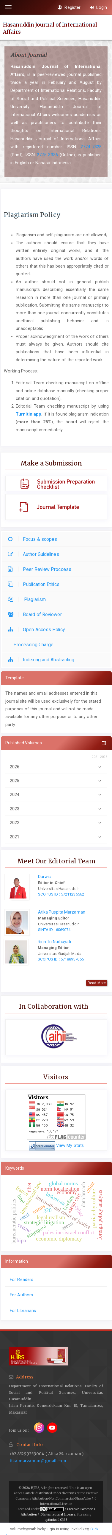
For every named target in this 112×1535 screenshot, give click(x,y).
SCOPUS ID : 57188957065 (61, 959)
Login (98, 7)
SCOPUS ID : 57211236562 (61, 894)
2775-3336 (47, 154)
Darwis (44, 876)
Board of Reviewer (36, 614)
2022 (56, 822)
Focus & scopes (34, 539)
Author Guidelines (35, 554)
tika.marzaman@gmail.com (38, 1461)
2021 (56, 837)
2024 (56, 794)
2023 (56, 809)
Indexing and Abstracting (42, 659)
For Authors (21, 1295)
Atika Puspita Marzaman (61, 912)
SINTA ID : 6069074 (54, 929)
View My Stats (70, 1145)
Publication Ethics (35, 584)
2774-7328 (91, 146)
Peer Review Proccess (41, 569)
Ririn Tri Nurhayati (54, 941)
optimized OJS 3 (56, 1520)
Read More (97, 983)
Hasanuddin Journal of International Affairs (50, 28)
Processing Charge (32, 644)
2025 (56, 780)
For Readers (21, 1279)
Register (69, 7)
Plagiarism (28, 599)
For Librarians (23, 1310)
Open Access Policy (38, 629)
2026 (56, 767)
